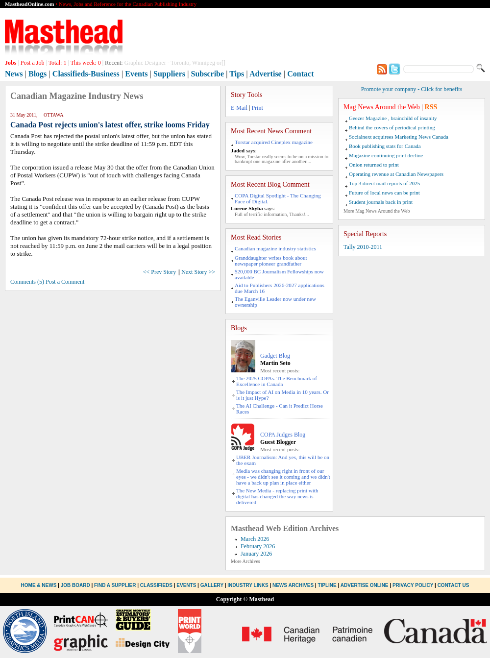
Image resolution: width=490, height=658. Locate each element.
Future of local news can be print (384, 192)
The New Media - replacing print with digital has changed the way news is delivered (277, 496)
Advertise (265, 74)
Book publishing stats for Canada (385, 146)
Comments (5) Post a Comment (47, 281)
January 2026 (256, 553)
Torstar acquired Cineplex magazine (274, 142)
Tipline (327, 585)
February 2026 (258, 546)
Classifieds (156, 585)
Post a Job (33, 62)
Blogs (37, 74)
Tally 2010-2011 (362, 247)
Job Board (75, 585)
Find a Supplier (115, 585)
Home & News (39, 585)
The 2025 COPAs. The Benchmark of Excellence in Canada (276, 381)
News (14, 74)
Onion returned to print (374, 165)
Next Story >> (198, 271)
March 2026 (255, 539)
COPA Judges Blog (282, 434)
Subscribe (207, 74)
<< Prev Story (159, 271)
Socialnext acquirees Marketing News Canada (398, 137)
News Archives (293, 585)
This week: (86, 62)
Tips (236, 74)
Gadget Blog (275, 355)
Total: (58, 62)
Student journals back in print (381, 202)
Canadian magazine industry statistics (275, 248)
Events (136, 74)
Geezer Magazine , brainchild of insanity (393, 118)
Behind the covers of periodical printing (392, 127)
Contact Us (453, 585)
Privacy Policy (412, 585)
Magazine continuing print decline (386, 155)
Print (257, 107)
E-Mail (239, 107)
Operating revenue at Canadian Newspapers (396, 174)
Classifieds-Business (86, 74)
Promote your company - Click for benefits (412, 89)
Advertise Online (365, 585)
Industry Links (247, 585)
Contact (300, 74)
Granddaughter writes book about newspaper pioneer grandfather (271, 261)
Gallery (211, 585)
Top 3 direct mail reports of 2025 (384, 183)
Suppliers (169, 74)
